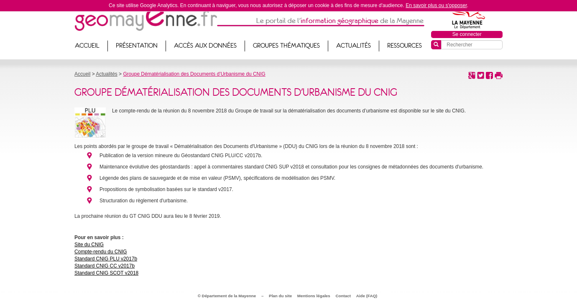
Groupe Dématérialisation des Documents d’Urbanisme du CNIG (194, 74)
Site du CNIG (89, 244)
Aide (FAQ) (367, 295)
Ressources (404, 45)
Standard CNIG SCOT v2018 (106, 273)
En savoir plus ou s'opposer (436, 5)
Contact (343, 295)
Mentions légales (313, 295)
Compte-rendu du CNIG (100, 252)
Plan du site (280, 295)
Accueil (87, 45)
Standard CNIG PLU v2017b (105, 259)
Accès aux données (205, 45)
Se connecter (467, 34)
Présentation (137, 45)
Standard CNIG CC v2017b (104, 266)
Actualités (353, 45)
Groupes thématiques (286, 45)
